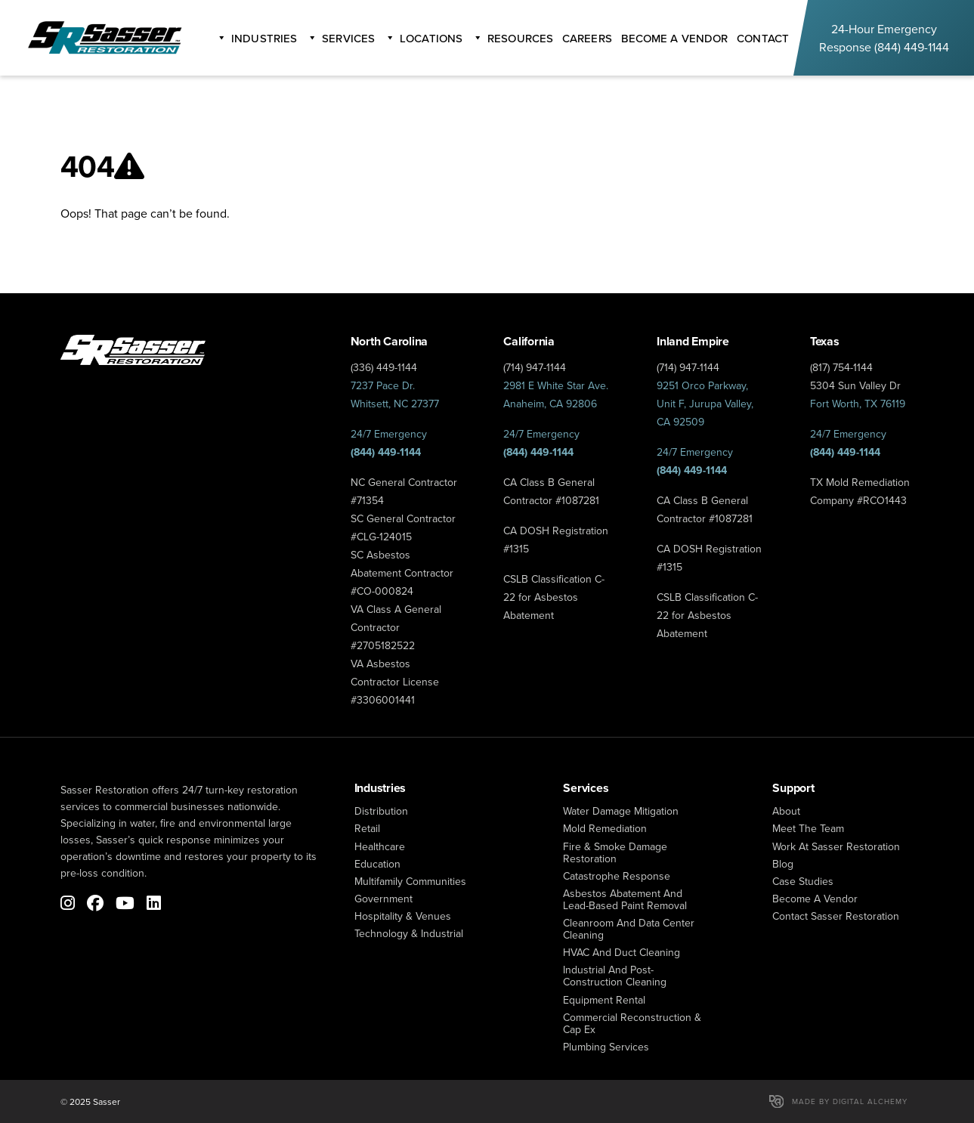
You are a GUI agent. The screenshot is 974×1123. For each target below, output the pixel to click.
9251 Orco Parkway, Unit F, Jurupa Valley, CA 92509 (705, 403)
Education (377, 863)
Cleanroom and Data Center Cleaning (628, 928)
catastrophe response (616, 875)
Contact (763, 38)
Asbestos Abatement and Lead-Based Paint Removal (625, 899)
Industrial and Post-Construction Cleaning (614, 975)
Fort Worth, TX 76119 (857, 403)
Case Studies (802, 881)
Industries (264, 38)
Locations (431, 38)
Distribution (381, 810)
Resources (520, 38)
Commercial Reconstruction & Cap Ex (632, 1023)
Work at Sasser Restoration (836, 846)
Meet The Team (808, 828)
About (786, 810)
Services (348, 38)
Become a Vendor (815, 898)
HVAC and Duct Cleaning (621, 952)
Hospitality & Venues (402, 915)
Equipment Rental (604, 999)
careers (587, 38)
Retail (367, 828)
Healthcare (379, 846)
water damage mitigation (621, 810)
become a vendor (674, 38)
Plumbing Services (606, 1046)
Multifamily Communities (410, 881)
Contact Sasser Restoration (835, 915)
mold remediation (605, 828)
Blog (782, 863)
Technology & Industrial (408, 933)
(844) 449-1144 (911, 47)
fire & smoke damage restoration (615, 852)
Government (383, 898)
